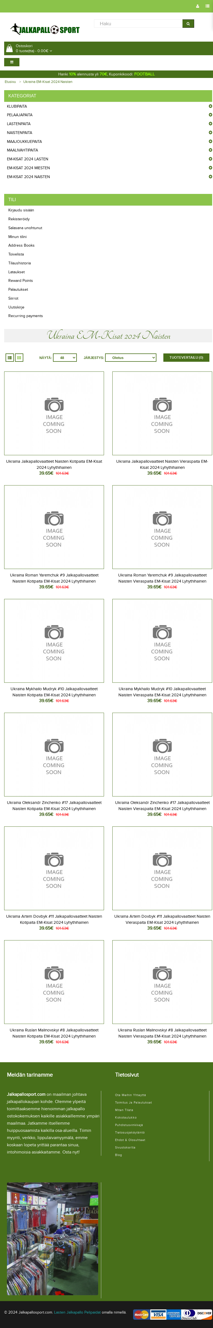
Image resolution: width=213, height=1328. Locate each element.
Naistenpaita (19, 132)
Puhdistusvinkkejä (129, 1125)
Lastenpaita (19, 124)
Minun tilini (17, 236)
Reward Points (20, 280)
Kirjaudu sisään (21, 210)
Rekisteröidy (19, 219)
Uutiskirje (16, 307)
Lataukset (16, 272)
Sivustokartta (125, 1147)
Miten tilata (124, 1110)
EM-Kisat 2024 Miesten (28, 168)
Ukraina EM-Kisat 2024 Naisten (47, 82)
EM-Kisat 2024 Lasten (27, 159)
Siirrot (13, 298)
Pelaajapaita (19, 115)
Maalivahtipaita (22, 150)
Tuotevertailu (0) (186, 357)
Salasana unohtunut (25, 228)
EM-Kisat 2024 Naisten (28, 176)
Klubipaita (17, 106)
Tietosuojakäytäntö (130, 1132)
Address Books (21, 245)
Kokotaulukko (126, 1117)
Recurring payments (25, 315)
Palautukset (18, 289)
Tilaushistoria (19, 263)
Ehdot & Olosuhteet (130, 1140)
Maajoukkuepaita (24, 141)
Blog (118, 1155)
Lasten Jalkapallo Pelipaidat (77, 1312)
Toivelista (16, 254)
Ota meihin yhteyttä (130, 1095)
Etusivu (10, 82)
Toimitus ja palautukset (133, 1102)
